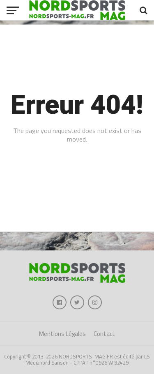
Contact (104, 333)
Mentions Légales (62, 333)
